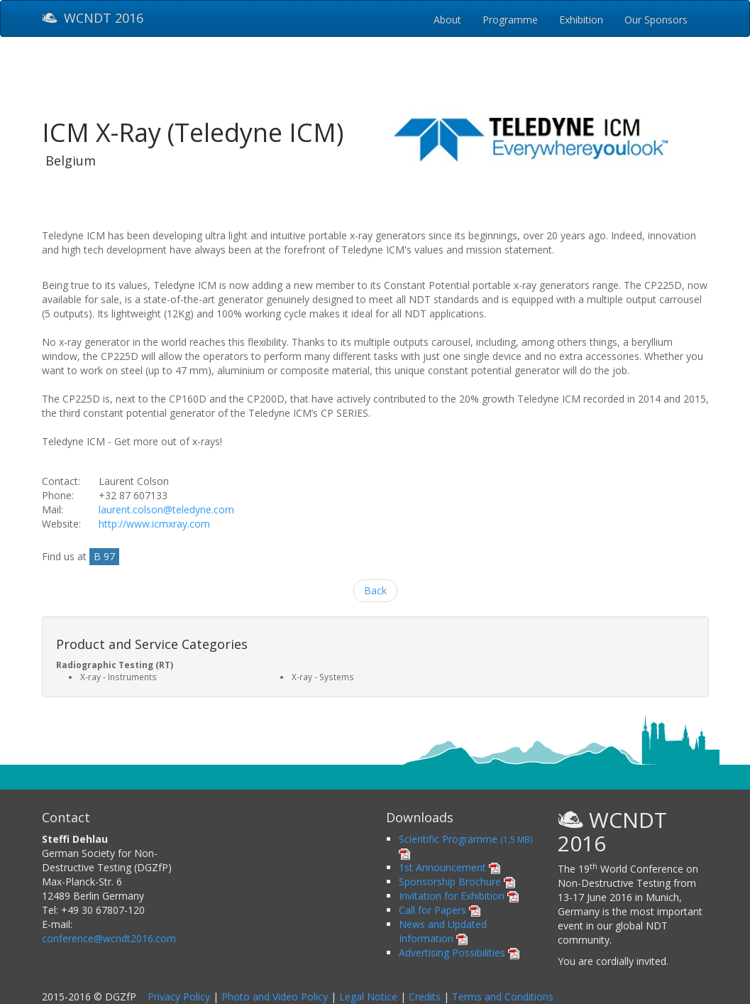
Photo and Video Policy (274, 996)
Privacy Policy (179, 996)
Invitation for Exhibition (459, 895)
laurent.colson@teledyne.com (166, 509)
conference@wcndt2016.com (109, 938)
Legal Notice (368, 996)
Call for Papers (439, 910)
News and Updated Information (443, 931)
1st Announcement (449, 867)
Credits (425, 996)
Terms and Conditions (502, 996)
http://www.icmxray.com (154, 523)
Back (375, 590)
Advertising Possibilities (459, 952)
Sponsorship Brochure (457, 881)
